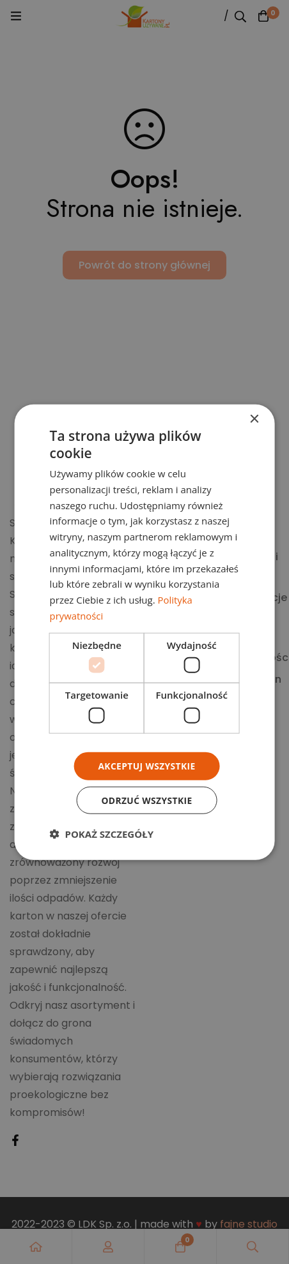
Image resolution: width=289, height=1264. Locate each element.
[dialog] (145, 632)
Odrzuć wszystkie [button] (146, 800)
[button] (101, 834)
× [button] (253, 419)
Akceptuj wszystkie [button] (146, 765)
